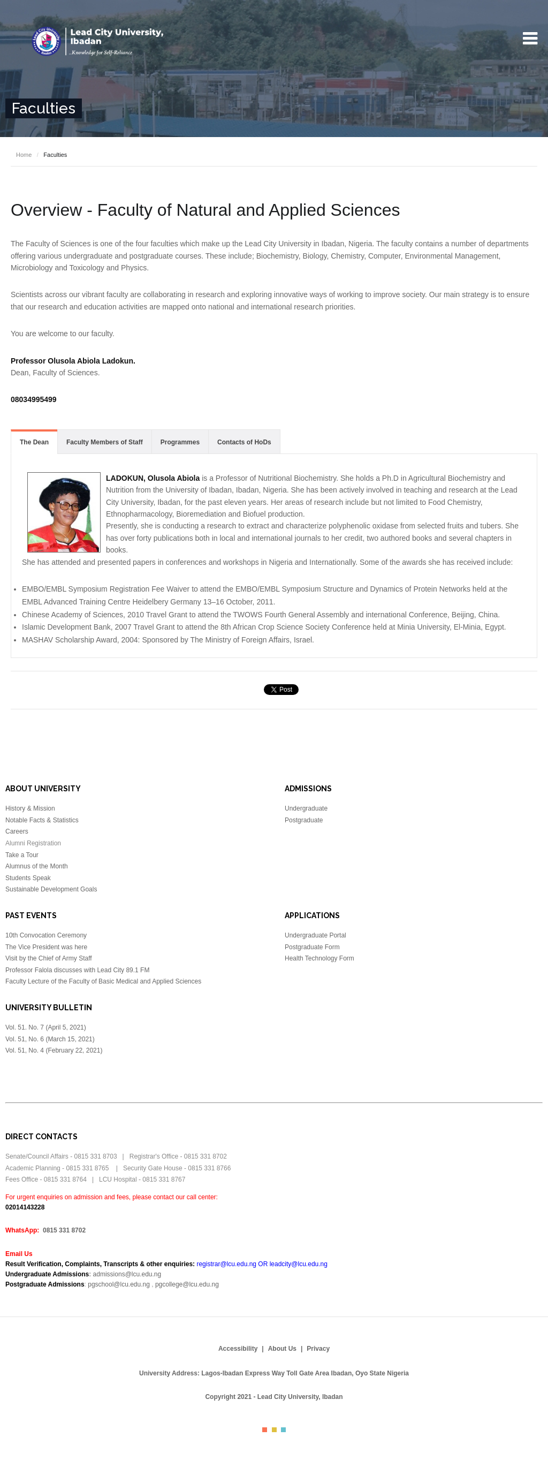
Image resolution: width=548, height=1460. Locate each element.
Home (24, 155)
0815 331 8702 (64, 1230)
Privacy (318, 1348)
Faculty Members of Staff (104, 442)
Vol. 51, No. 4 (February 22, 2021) (53, 1050)
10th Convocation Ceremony (46, 935)
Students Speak (28, 878)
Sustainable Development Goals (51, 889)
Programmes (180, 442)
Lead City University (100, 41)
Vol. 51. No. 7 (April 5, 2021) (46, 1027)
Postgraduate (304, 820)
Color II (274, 1429)
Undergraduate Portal (315, 935)
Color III (283, 1429)
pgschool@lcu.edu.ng (119, 1284)
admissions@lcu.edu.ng (127, 1274)
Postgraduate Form (312, 947)
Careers (16, 831)
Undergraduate (306, 808)
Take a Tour (22, 855)
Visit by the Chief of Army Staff (48, 958)
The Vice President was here (46, 947)
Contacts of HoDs (244, 442)
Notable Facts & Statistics (42, 820)
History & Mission (30, 808)
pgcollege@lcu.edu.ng (187, 1284)
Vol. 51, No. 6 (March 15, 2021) (50, 1039)
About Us (282, 1348)
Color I (264, 1429)
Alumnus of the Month (36, 866)
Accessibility (237, 1348)
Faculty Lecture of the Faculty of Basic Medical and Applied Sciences (103, 981)
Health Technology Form (319, 958)
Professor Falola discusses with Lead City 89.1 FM (77, 970)
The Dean (34, 442)
